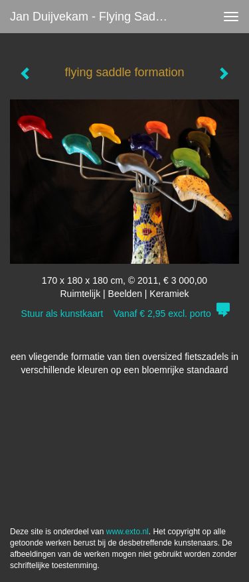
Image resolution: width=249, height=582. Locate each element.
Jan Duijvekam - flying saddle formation (95, 16)
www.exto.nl (127, 531)
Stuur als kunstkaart (124, 313)
